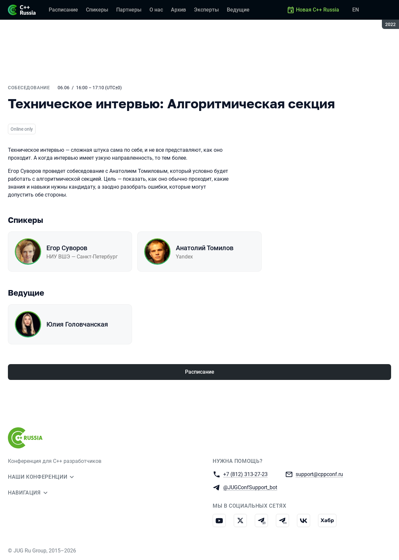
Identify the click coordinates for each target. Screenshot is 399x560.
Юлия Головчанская (77, 324)
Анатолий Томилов (204, 248)
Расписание (199, 372)
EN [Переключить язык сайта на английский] (355, 10)
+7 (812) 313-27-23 (245, 473)
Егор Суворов (66, 248)
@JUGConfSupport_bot (250, 487)
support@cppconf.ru (319, 473)
